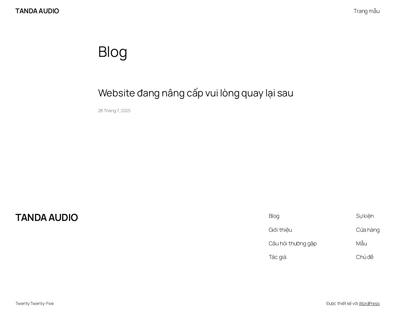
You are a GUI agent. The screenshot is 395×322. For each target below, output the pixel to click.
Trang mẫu (367, 11)
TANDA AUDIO (37, 10)
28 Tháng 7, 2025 (114, 110)
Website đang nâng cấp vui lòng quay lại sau (196, 93)
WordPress (369, 303)
